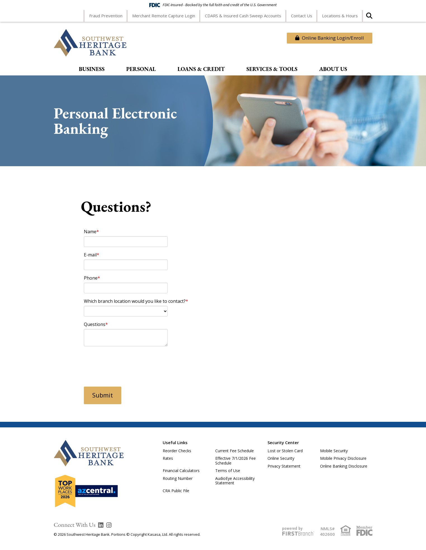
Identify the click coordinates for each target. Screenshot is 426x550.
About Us (333, 69)
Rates (168, 458)
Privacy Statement (284, 466)
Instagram (109, 525)
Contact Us (301, 15)
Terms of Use (227, 470)
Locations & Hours (340, 15)
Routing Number (178, 478)
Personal (141, 69)
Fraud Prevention (105, 15)
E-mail (90, 255)
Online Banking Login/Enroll (329, 38)
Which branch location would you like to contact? (135, 301)
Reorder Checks (177, 450)
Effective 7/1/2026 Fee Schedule (235, 461)
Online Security (281, 458)
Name (90, 231)
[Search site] (369, 17)
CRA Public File (176, 490)
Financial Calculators (181, 470)
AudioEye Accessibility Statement (235, 481)
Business (92, 69)
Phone (91, 278)
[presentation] (126, 363)
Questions (94, 324)
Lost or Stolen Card (285, 450)
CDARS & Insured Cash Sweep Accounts (243, 15)
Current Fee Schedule (234, 450)
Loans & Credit (201, 69)
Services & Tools (272, 69)
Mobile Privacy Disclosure (343, 458)
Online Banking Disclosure (343, 466)
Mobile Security (334, 450)
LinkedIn (100, 525)
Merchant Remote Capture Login (163, 15)
